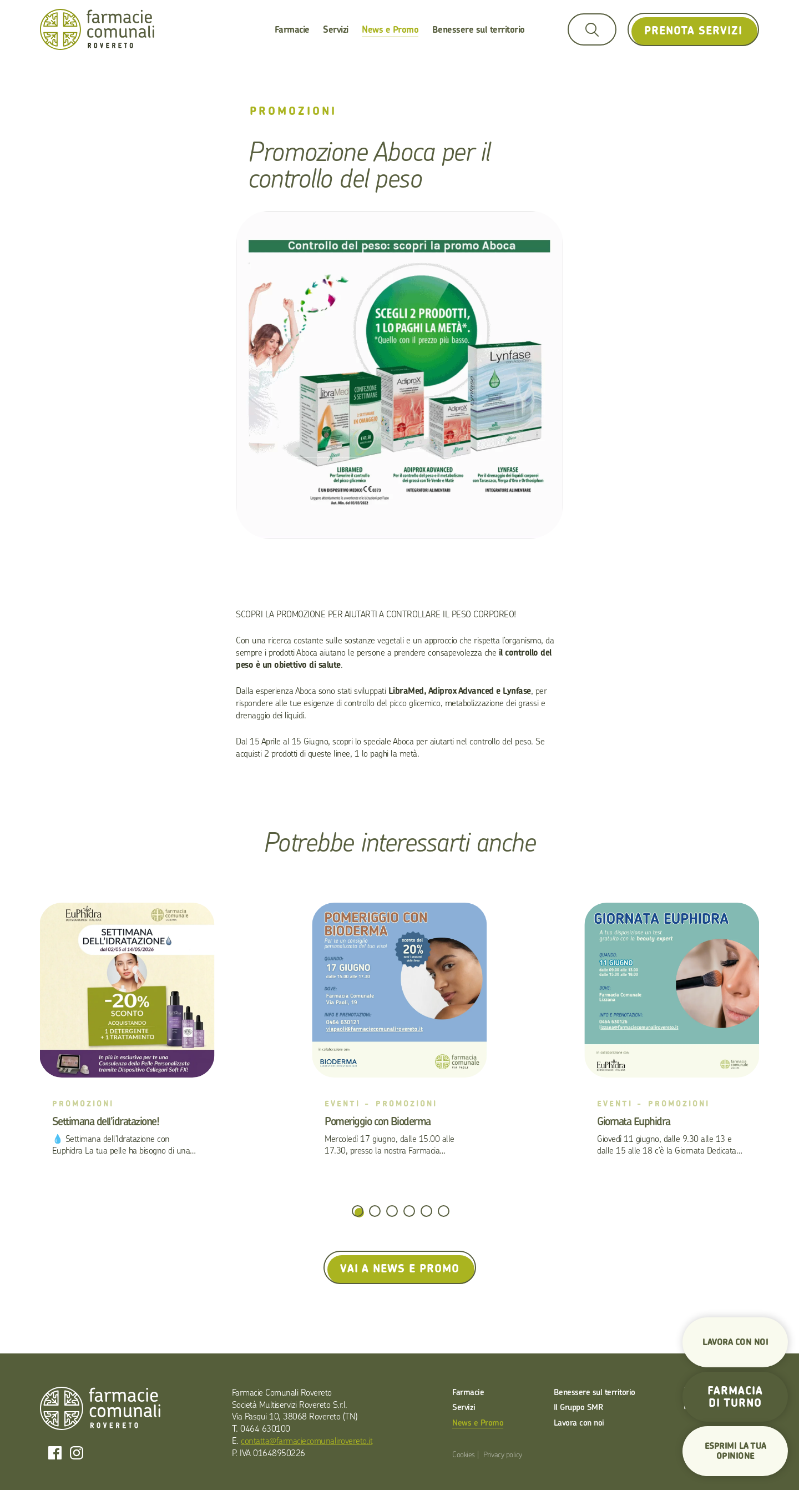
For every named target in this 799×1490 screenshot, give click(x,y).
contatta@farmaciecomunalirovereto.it (306, 1440)
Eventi (342, 1103)
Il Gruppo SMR (578, 1407)
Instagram (76, 1452)
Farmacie (292, 29)
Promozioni (293, 110)
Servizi (335, 29)
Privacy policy (502, 1454)
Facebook (55, 1452)
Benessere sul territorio (478, 29)
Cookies (463, 1454)
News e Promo (390, 29)
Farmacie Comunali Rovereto (97, 29)
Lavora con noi (579, 1422)
